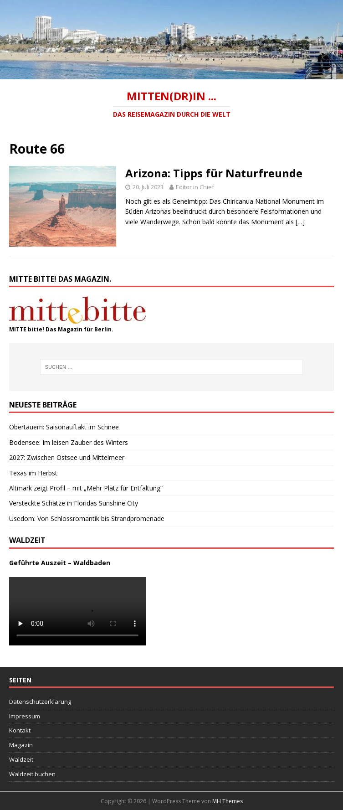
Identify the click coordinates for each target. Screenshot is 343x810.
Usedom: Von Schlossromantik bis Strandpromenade (86, 518)
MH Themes (227, 801)
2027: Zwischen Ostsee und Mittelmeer (66, 457)
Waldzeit (21, 759)
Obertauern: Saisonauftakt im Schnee (64, 427)
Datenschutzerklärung (40, 701)
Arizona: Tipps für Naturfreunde (213, 173)
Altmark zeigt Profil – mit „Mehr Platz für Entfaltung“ (86, 488)
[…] (300, 221)
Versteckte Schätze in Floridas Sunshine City (73, 503)
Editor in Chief (195, 187)
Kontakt (20, 730)
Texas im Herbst (33, 473)
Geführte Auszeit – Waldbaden (59, 562)
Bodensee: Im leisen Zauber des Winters (68, 442)
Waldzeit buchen (32, 774)
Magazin (21, 745)
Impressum (24, 716)
